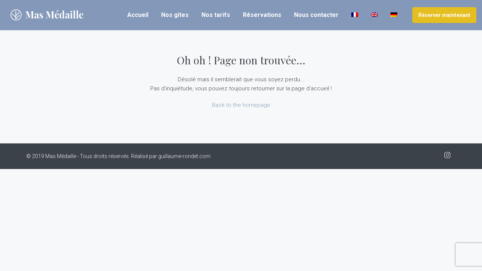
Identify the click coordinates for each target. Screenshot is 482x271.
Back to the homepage (241, 105)
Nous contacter (316, 14)
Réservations (262, 14)
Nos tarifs (215, 14)
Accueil (137, 14)
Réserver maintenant (444, 15)
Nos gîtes (175, 14)
